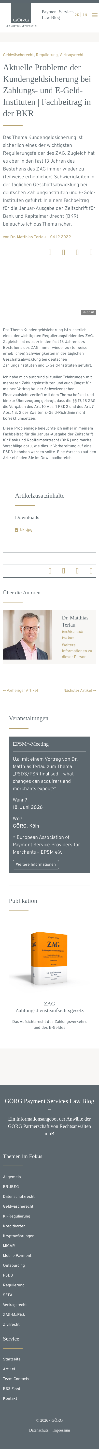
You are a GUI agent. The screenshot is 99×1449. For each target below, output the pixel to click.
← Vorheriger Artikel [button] (20, 690)
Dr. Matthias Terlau (28, 237)
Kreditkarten (14, 1226)
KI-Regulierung (16, 1216)
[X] (77, 253)
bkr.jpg (26, 529)
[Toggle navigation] (95, 15)
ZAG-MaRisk (14, 1314)
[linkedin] (50, 253)
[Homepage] (21, 15)
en (85, 15)
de (76, 15)
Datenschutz (38, 1430)
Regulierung (47, 55)
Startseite (12, 1359)
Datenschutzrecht (19, 1196)
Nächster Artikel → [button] (79, 690)
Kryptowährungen (18, 1236)
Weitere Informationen (36, 864)
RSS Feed (11, 1389)
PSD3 (8, 1275)
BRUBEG (11, 1187)
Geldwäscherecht (18, 55)
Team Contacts (16, 1379)
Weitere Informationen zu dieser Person (77, 651)
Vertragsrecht (71, 55)
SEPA (8, 1295)
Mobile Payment (17, 1255)
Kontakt (10, 1398)
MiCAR (9, 1246)
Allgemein (12, 1177)
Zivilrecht (11, 1324)
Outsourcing (14, 1265)
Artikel (9, 1369)
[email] (91, 253)
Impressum (61, 1430)
